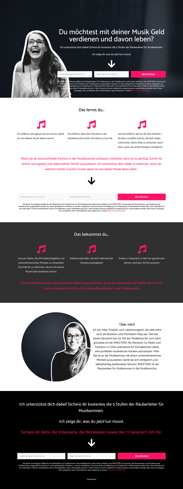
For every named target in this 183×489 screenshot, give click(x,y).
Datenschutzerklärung (140, 90)
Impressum (91, 479)
